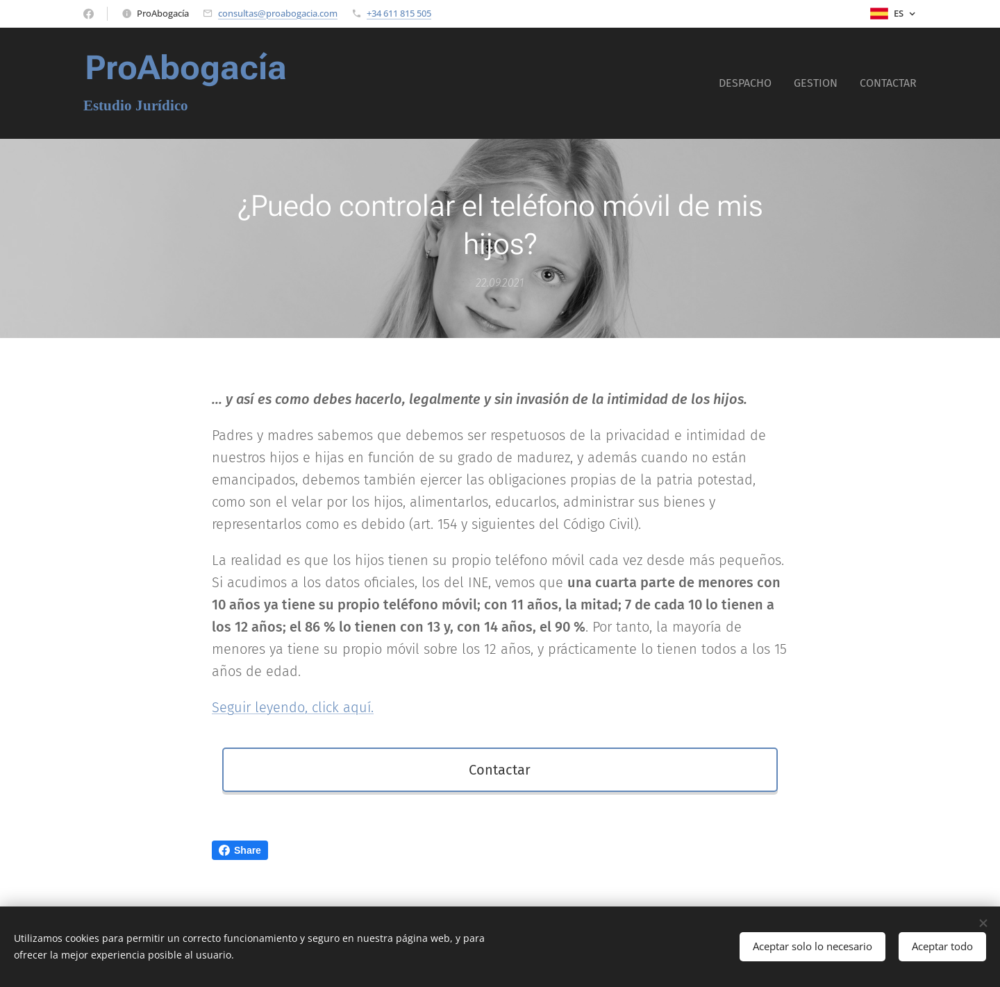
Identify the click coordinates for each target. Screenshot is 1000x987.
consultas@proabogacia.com (278, 13)
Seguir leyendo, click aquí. (293, 707)
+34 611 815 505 (399, 13)
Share (240, 850)
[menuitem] (749, 83)
